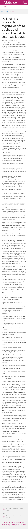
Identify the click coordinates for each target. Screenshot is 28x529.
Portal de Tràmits (6, 524)
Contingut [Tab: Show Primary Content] (21, 7)
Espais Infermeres (20, 522)
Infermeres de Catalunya (9, 522)
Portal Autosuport (16, 524)
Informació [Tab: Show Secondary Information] (6, 7)
